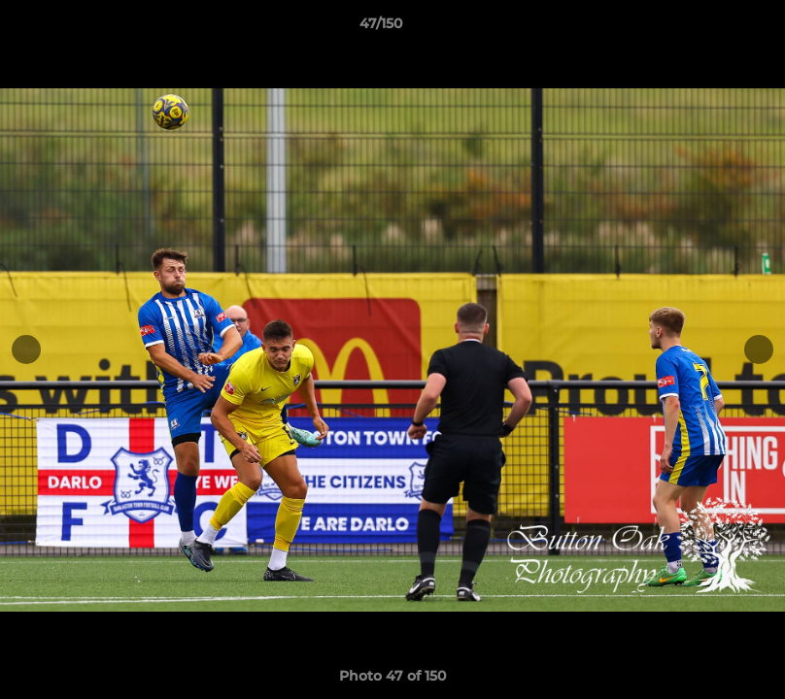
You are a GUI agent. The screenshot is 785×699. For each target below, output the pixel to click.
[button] (703, 28)
